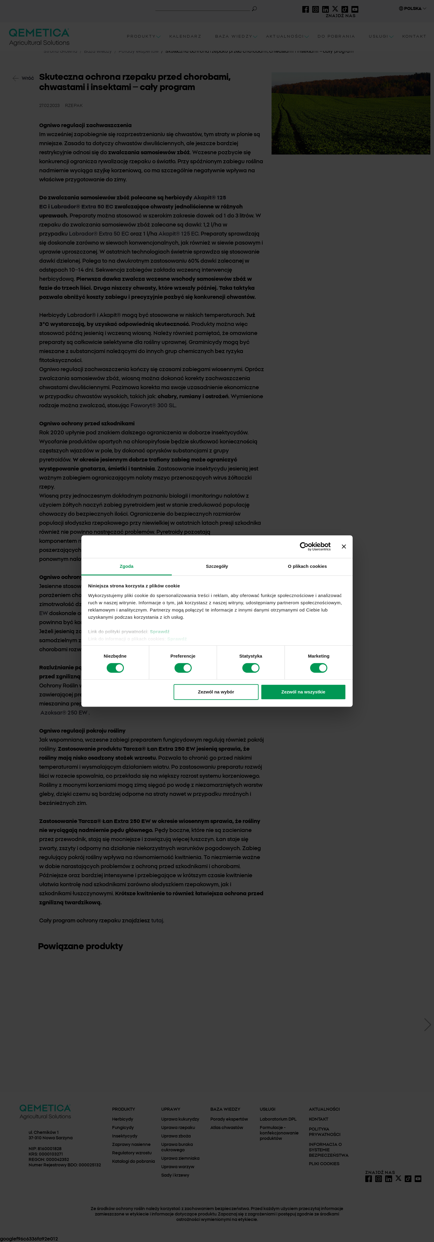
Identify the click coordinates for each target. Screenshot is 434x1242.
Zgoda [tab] (127, 566)
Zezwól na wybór (216, 692)
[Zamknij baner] (344, 546)
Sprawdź (160, 631)
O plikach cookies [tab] (307, 566)
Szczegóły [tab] (217, 566)
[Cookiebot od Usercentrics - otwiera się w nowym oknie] (304, 546)
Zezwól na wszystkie (303, 692)
